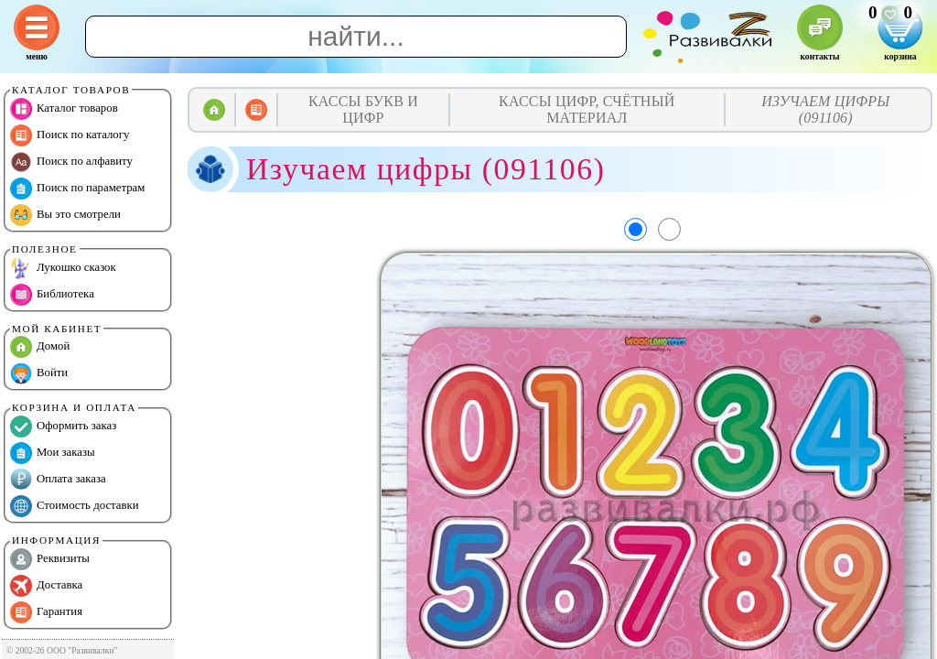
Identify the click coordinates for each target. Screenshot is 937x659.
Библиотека (52, 295)
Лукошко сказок (63, 268)
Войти (39, 373)
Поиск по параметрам (77, 189)
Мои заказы (52, 453)
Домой (40, 347)
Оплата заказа (58, 480)
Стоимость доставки (74, 506)
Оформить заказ (63, 427)
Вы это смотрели (65, 215)
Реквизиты (50, 559)
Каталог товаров (64, 109)
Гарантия (46, 612)
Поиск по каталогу (69, 135)
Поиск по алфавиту (71, 162)
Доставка (46, 586)
